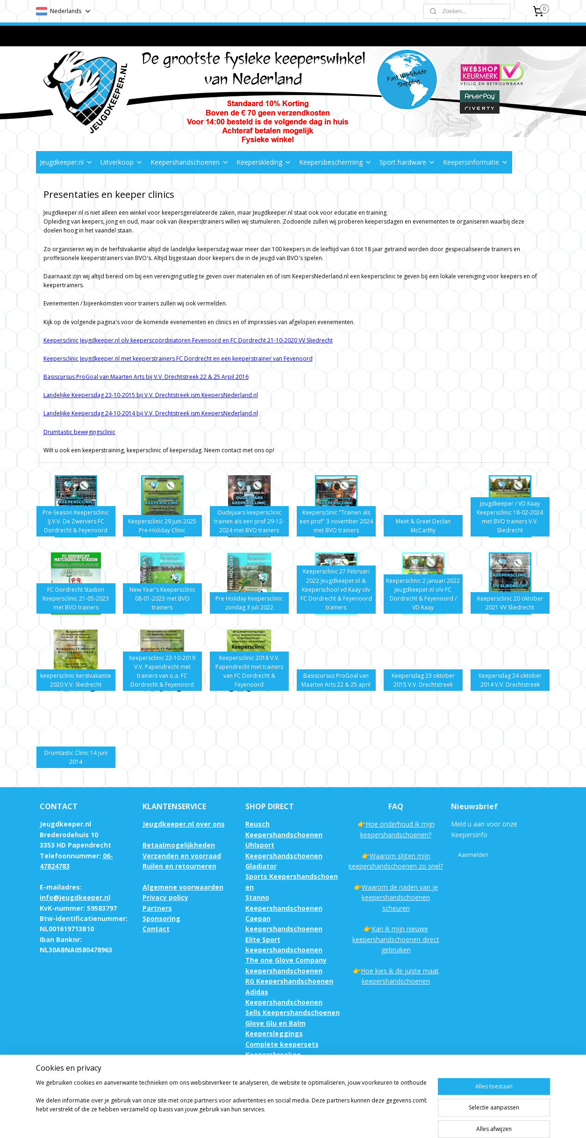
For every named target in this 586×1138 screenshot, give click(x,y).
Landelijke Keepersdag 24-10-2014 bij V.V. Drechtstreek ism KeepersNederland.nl (150, 413)
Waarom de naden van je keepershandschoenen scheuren (400, 898)
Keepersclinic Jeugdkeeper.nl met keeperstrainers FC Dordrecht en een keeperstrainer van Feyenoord (178, 358)
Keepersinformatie (475, 162)
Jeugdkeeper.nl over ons (184, 823)
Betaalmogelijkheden (179, 845)
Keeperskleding (264, 162)
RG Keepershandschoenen (289, 981)
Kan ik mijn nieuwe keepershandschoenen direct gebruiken (395, 939)
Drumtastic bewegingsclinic (79, 432)
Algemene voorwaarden (183, 887)
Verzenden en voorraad (182, 855)
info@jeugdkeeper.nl (75, 897)
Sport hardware (407, 162)
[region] (231, 1106)
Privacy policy (165, 897)
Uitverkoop (121, 162)
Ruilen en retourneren (179, 866)
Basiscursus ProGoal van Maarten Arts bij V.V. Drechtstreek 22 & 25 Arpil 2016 (146, 377)
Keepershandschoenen (189, 162)
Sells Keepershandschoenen (292, 1012)
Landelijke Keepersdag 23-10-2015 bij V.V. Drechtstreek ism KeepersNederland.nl (150, 395)
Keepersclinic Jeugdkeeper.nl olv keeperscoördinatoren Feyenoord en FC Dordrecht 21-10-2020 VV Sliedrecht (188, 340)
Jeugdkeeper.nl (66, 162)
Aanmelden (473, 855)
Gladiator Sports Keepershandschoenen (291, 877)
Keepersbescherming (335, 162)
